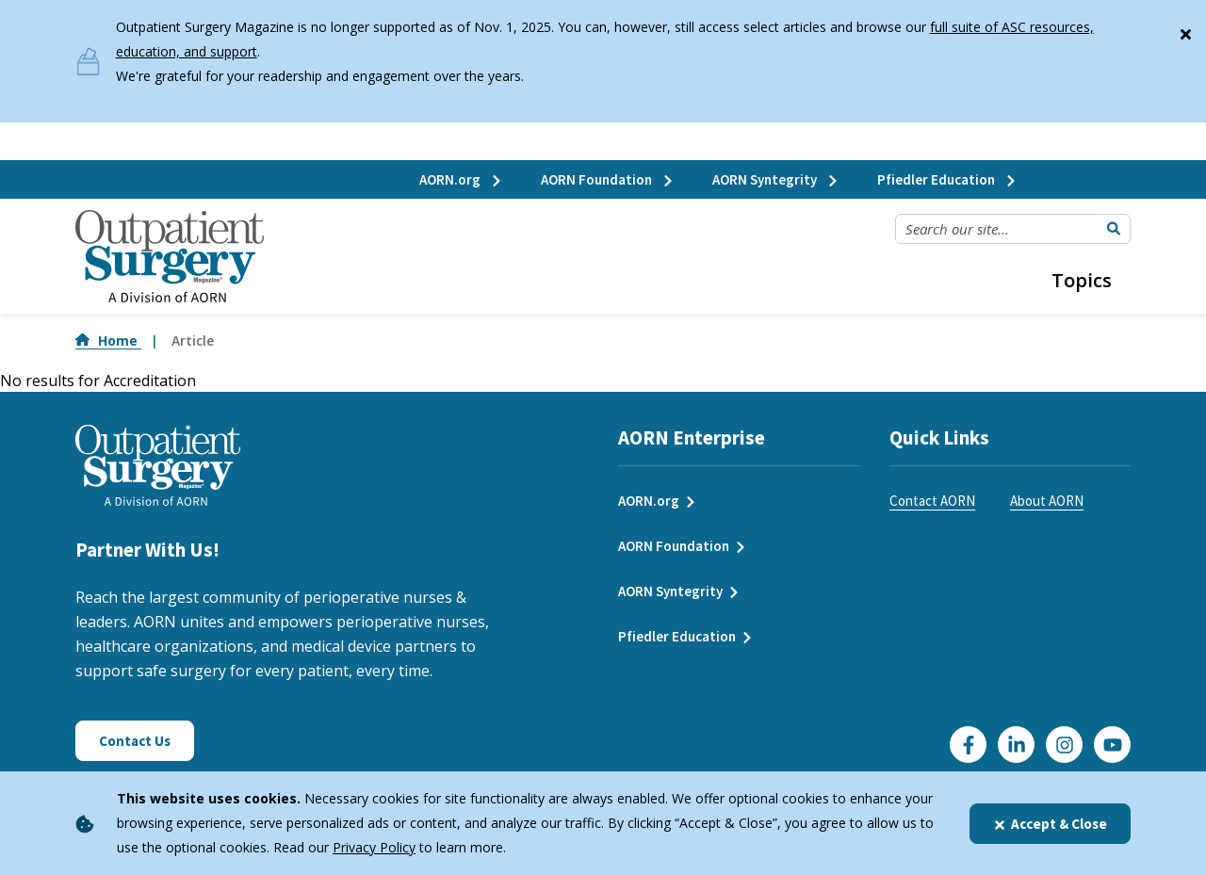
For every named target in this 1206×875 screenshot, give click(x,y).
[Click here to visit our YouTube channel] (1112, 744)
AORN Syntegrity (775, 179)
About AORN (1047, 501)
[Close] (1185, 30)
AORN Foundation (608, 179)
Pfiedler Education (947, 179)
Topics (1081, 280)
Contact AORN (932, 501)
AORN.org (461, 179)
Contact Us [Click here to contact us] (135, 741)
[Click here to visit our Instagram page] (1064, 744)
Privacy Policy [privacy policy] (374, 847)
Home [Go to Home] (108, 340)
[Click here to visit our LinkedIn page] (1016, 744)
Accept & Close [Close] (1050, 824)
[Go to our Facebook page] (968, 744)
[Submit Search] (1114, 229)
